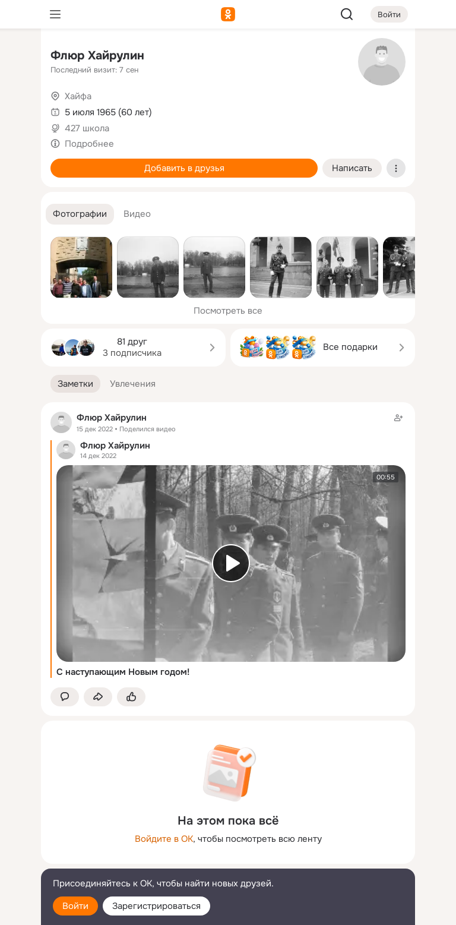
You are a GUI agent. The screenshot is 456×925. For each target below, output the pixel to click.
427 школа (87, 128)
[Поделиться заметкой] (98, 697)
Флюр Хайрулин (97, 55)
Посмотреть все (228, 311)
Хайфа (78, 96)
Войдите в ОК (164, 839)
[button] (80, 214)
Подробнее (89, 144)
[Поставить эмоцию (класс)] (131, 697)
